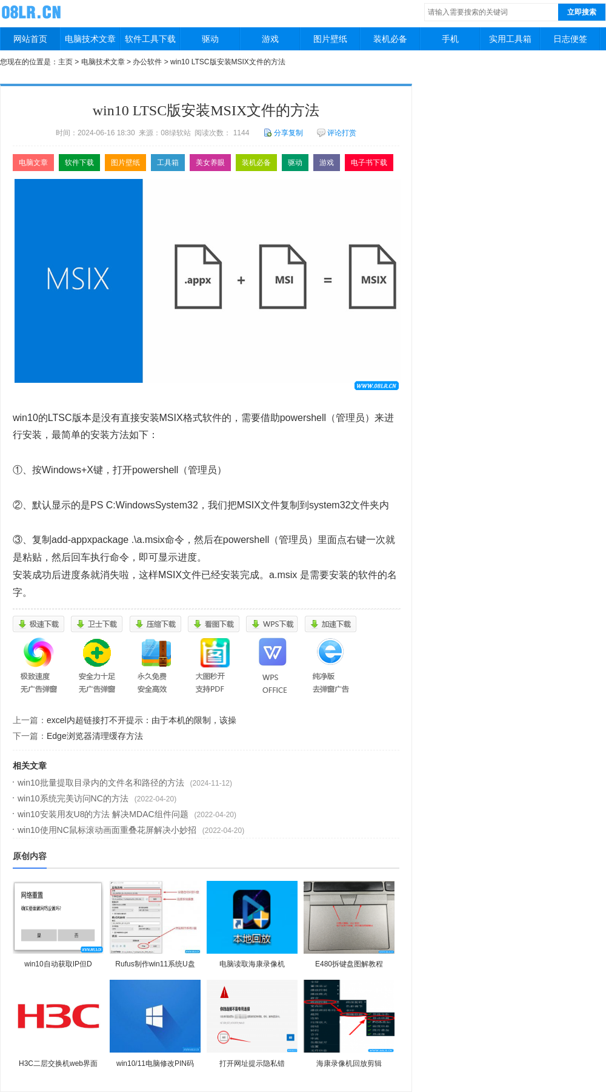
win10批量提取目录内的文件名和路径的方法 (101, 782)
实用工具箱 (510, 39)
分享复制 (283, 133)
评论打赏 (336, 133)
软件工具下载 (150, 39)
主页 (65, 62)
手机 (450, 39)
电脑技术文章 (90, 39)
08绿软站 (32, 11)
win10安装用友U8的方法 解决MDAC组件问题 (103, 814)
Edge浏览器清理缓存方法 (95, 736)
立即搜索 (581, 12)
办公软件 (147, 62)
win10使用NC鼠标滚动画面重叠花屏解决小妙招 (107, 830)
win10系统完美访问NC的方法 (73, 798)
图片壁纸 (330, 39)
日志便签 (570, 39)
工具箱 (168, 162)
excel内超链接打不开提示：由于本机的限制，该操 (141, 720)
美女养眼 (210, 162)
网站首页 (30, 39)
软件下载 (79, 162)
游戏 (270, 39)
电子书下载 (369, 162)
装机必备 (390, 39)
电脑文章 (33, 162)
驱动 (210, 39)
